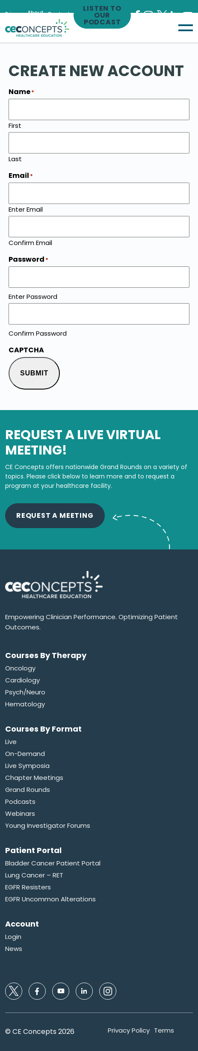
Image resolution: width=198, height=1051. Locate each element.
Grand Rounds (27, 790)
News (13, 949)
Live (11, 742)
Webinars (20, 814)
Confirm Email (30, 242)
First (15, 125)
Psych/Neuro (25, 692)
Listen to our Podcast (102, 15)
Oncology (20, 668)
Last (15, 158)
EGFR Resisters (28, 887)
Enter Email (26, 209)
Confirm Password (38, 333)
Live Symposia (27, 766)
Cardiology (22, 680)
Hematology (25, 704)
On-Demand (25, 754)
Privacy (14, 14)
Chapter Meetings (34, 778)
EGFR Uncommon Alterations (50, 899)
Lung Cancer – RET (34, 875)
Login (13, 937)
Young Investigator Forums (47, 826)
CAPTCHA (26, 350)
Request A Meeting (55, 515)
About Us (35, 15)
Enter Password (33, 296)
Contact (58, 14)
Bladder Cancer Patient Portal (52, 863)
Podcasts (20, 802)
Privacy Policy (129, 1030)
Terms (164, 1030)
